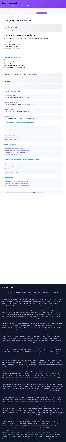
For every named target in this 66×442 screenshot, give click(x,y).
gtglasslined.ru (26, 421)
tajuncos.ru (51, 349)
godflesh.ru (49, 364)
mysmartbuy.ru (5, 347)
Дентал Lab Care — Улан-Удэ (11, 135)
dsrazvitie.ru (51, 419)
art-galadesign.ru (54, 397)
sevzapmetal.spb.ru (45, 425)
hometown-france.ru (6, 307)
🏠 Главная (10, 9)
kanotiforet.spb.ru (13, 371)
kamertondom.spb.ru (53, 371)
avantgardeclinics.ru (25, 440)
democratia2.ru (53, 427)
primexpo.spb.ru (18, 375)
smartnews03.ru (5, 305)
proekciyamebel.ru (43, 416)
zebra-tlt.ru (60, 364)
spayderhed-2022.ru (32, 342)
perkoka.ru (36, 340)
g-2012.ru (47, 310)
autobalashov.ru (47, 366)
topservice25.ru (13, 421)
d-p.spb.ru (12, 399)
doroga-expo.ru (25, 351)
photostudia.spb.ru (44, 410)
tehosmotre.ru (31, 312)
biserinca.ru (29, 412)
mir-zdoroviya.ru (58, 403)
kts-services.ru (38, 314)
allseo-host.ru (25, 312)
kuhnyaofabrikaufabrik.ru (39, 325)
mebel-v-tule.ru (49, 412)
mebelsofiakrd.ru (45, 432)
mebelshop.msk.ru (21, 397)
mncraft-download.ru (34, 364)
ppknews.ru (23, 416)
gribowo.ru (48, 305)
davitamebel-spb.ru (30, 399)
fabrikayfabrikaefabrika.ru (32, 323)
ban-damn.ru (10, 318)
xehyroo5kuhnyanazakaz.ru (21, 323)
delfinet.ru (10, 303)
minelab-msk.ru (11, 338)
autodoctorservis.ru (45, 371)
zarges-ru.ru (32, 366)
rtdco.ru (15, 338)
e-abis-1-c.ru (10, 316)
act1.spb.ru (29, 403)
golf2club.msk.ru (43, 386)
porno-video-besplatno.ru (50, 351)
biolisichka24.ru (27, 364)
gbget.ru (33, 349)
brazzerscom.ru (5, 323)
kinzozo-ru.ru (42, 373)
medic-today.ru (56, 353)
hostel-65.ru (24, 301)
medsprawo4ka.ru (12, 323)
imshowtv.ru (43, 412)
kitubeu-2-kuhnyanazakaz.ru (50, 325)
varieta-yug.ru (37, 312)
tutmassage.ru (20, 371)
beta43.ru (4, 440)
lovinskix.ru (50, 303)
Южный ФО (32, 13)
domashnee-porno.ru (28, 355)
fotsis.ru (36, 399)
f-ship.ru (32, 382)
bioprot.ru (30, 436)
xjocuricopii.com (51, 414)
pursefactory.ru (16, 342)
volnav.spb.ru (39, 388)
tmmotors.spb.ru (44, 414)
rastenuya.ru (4, 294)
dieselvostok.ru (17, 382)
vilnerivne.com (47, 440)
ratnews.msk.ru (25, 438)
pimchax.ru (4, 325)
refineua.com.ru (29, 430)
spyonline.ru (17, 395)
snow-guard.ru (54, 338)
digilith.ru (44, 353)
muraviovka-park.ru (23, 360)
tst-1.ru (27, 310)
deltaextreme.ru (35, 436)
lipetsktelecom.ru (22, 329)
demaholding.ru (15, 340)
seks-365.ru (58, 351)
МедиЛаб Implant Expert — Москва (12, 127)
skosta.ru (11, 432)
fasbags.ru (29, 318)
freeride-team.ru (25, 294)
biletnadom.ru (53, 323)
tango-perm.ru (18, 384)
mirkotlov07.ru (41, 436)
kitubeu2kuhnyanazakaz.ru (22, 325)
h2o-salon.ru (58, 382)
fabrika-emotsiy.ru (45, 390)
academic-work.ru (42, 438)
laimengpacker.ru (26, 419)
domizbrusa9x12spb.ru (38, 347)
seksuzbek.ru (15, 299)
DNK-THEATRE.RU (48, 430)
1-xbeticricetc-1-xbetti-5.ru (15, 307)
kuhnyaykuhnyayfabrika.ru (18, 331)
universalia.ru (38, 358)
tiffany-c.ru (60, 397)
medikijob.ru (31, 410)
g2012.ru (23, 310)
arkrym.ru (44, 360)
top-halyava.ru (48, 307)
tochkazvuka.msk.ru (17, 401)
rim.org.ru (56, 416)
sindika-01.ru (49, 314)
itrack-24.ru (31, 294)
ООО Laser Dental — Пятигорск (11, 170)
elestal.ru (20, 303)
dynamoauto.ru (48, 401)
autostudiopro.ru (45, 294)
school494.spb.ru (44, 379)
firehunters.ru (42, 305)
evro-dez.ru (44, 342)
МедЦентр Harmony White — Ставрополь (13, 166)
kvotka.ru (47, 373)
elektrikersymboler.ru (29, 386)
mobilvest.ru (10, 397)
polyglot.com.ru (34, 403)
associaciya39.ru (11, 375)
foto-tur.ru (39, 355)
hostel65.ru (29, 305)
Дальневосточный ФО (23, 13)
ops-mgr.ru (52, 310)
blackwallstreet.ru (48, 421)
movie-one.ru (41, 340)
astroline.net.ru (23, 403)
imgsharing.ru (20, 355)
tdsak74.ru (37, 373)
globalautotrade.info (60, 408)
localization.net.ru (31, 434)
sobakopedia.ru (14, 388)
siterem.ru (10, 406)
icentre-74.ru (10, 436)
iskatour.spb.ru (57, 377)
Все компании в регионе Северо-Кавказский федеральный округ (20, 192)
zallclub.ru (54, 386)
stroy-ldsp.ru (19, 432)
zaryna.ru (27, 358)
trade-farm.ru (24, 347)
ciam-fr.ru (35, 292)
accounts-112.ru (58, 310)
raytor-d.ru (53, 312)
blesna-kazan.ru (53, 399)
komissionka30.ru (56, 434)
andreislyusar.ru (5, 342)
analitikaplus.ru (12, 395)
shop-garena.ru (24, 307)
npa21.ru (20, 423)
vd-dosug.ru (42, 299)
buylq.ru (36, 440)
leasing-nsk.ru (16, 436)
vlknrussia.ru (36, 327)
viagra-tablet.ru (23, 318)
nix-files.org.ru (15, 386)
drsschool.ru (12, 410)
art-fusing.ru (60, 436)
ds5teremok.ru (44, 434)
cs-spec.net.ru (35, 430)
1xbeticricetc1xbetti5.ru (10, 314)
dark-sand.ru (43, 314)
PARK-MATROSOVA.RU (54, 390)
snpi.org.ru (4, 379)
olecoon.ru (37, 299)
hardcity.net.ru (57, 419)
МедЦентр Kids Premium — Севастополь (13, 133)
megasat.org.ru (24, 434)
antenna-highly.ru (45, 316)
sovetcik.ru (10, 416)
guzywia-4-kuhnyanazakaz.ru (23, 327)
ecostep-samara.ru (5, 399)
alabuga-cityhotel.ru (52, 294)
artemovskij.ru (18, 408)
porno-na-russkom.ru (37, 301)
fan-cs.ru (19, 414)
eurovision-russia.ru (11, 294)
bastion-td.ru (34, 397)
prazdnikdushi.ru (18, 292)
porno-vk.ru (27, 299)
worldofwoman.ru (31, 360)
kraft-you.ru (39, 292)
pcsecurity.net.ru (61, 412)
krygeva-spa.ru (16, 379)
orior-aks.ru (42, 401)
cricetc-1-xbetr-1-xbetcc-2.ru (33, 307)
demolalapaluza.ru (26, 362)
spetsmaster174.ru (58, 423)
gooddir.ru (23, 384)
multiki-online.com (32, 384)
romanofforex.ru (5, 395)
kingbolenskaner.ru (9, 403)
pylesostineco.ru (57, 406)
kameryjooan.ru (12, 408)
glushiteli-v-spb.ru (17, 434)
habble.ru (58, 301)
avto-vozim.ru (4, 373)
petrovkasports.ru (57, 349)
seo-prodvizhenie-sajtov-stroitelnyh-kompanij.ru (27, 338)
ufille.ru (7, 292)
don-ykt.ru (9, 355)
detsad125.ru (51, 403)
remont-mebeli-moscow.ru (47, 358)
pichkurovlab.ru (50, 353)
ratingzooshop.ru (46, 408)
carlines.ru (59, 401)
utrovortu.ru (53, 366)
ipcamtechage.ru (5, 432)
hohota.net (43, 395)
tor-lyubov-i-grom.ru (24, 342)
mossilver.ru (59, 399)
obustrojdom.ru (5, 416)
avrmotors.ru (47, 397)
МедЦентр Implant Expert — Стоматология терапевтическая (17, 150)
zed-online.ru (59, 323)
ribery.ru (30, 351)
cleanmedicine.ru (35, 351)
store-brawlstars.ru (30, 316)
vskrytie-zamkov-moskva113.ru (12, 329)
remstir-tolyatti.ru (40, 362)
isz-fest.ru (20, 388)
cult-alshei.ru (28, 416)
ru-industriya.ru (21, 353)
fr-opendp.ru (22, 425)
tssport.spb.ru (34, 421)
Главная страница (39, 192)
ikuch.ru (11, 423)
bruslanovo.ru (4, 406)
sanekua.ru (55, 438)
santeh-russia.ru (25, 414)
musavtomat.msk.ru (58, 414)
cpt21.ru (32, 375)
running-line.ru (9, 379)
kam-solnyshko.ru (28, 425)
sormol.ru (16, 301)
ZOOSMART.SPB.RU (19, 410)
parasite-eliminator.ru (6, 427)
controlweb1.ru (31, 373)
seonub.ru (16, 364)
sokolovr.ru (54, 362)
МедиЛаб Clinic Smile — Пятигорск (12, 172)
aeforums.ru (49, 386)
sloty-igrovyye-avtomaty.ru (13, 353)
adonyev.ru (47, 299)
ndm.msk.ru (40, 408)
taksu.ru (61, 353)
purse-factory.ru (16, 318)
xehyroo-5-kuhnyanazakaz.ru (7, 327)
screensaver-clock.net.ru (31, 388)
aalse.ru (19, 340)
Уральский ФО (47, 9)
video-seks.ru (53, 327)
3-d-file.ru (12, 310)
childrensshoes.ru (33, 432)
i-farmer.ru (59, 427)
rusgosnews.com (10, 382)
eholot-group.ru (35, 427)
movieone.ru (39, 342)
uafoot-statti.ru (18, 314)
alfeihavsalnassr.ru (39, 349)
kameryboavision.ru (30, 390)
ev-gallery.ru (42, 310)
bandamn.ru (39, 318)
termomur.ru (55, 358)
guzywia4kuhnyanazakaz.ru (47, 329)
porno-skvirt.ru (58, 299)
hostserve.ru (29, 301)
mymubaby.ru (50, 379)
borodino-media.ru (5, 358)
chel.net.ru (22, 379)
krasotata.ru (12, 292)
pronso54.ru (39, 303)
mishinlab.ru (44, 301)
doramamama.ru (16, 360)
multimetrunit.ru (9, 414)
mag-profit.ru (4, 436)
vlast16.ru (26, 377)
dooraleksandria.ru (37, 316)
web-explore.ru (56, 292)
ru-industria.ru (55, 364)
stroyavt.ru (26, 373)
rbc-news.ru (52, 299)
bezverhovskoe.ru (5, 410)
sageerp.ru (41, 419)
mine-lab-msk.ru (53, 316)
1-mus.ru (58, 316)
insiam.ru (4, 377)
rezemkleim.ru (4, 364)
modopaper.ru (23, 349)
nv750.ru (3, 349)
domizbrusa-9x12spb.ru (6, 340)
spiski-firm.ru (58, 366)
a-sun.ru (15, 432)
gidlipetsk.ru (40, 403)
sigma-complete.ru (14, 427)
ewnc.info (24, 388)
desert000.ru (32, 423)
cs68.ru (40, 327)
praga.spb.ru (32, 371)
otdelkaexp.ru (4, 397)
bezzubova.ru (31, 401)
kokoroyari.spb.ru (46, 399)
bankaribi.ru (59, 327)
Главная (3, 5)
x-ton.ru (7, 349)
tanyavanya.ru (34, 362)
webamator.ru (50, 342)
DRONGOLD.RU (46, 427)
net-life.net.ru (60, 371)
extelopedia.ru (43, 377)
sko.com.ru (24, 399)
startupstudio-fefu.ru (25, 366)
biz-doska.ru (44, 355)
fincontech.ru (44, 318)
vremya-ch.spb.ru (26, 423)
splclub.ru (14, 351)
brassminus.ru (4, 419)
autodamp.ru (46, 347)
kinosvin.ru (53, 382)
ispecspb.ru (37, 375)
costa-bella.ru (57, 373)
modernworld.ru (22, 427)
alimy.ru (47, 395)
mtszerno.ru (4, 434)
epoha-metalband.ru (57, 379)
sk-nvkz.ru (40, 427)
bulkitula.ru (57, 305)
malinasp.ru (48, 382)
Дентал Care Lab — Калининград (11, 137)
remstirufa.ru (4, 360)
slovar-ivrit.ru (42, 351)
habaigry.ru (4, 388)
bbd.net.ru (15, 397)
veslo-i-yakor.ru (57, 355)
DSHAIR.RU (38, 414)
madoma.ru (46, 349)
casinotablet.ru (33, 358)
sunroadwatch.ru (10, 438)
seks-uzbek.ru (21, 299)
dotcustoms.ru (30, 347)
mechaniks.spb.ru (56, 430)
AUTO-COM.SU (38, 395)
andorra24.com (41, 421)
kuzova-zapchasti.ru (34, 419)
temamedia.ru (54, 436)
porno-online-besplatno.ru (7, 351)
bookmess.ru (17, 430)
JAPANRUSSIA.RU (35, 416)
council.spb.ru (15, 406)
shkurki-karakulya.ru (6, 371)
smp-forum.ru (28, 397)
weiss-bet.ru (22, 358)
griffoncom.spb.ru (38, 390)
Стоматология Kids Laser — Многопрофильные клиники (16, 152)
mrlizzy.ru (39, 432)
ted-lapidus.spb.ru (53, 425)
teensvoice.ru (14, 355)
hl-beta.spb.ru (37, 379)
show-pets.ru (55, 303)
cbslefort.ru (4, 438)
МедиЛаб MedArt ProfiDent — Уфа (11, 131)
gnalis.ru (52, 305)
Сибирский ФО (55, 9)
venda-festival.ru (22, 316)
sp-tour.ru (15, 414)
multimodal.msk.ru (60, 386)
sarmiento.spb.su (36, 377)
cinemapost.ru (29, 292)
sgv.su (27, 384)
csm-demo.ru (4, 312)
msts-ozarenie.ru (5, 408)
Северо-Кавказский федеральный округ (13, 5)
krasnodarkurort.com (36, 412)
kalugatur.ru (58, 388)
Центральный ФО (18, 9)
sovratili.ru (32, 299)
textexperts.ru (4, 362)
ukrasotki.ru (10, 299)
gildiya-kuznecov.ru (22, 390)
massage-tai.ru (11, 364)
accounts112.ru (55, 307)
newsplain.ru (12, 349)
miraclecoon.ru (18, 305)
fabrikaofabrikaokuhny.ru (57, 329)
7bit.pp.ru (53, 388)
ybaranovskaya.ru (16, 416)
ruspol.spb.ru (16, 425)
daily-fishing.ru (10, 434)
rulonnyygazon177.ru (47, 338)
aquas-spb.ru (41, 440)
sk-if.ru (30, 438)
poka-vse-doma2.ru (11, 312)
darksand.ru (59, 318)
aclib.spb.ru (50, 434)
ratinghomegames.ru (6, 421)
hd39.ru (20, 436)
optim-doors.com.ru (5, 423)
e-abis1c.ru (24, 314)
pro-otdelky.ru (4, 299)
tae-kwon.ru (54, 375)
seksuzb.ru (39, 329)
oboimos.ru (54, 421)
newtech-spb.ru (59, 362)
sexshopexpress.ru (37, 294)
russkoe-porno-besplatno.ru (30, 353)
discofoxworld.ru (12, 305)
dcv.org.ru (52, 423)
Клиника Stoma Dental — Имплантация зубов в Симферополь (17, 183)
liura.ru (33, 305)
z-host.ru (15, 325)
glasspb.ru (37, 305)
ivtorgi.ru (37, 423)
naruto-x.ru (11, 342)
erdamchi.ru (10, 360)
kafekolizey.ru (28, 406)
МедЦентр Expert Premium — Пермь (12, 129)
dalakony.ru (26, 410)
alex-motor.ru (16, 403)
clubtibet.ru (37, 401)
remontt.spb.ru (37, 410)
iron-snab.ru (52, 373)
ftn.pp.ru (15, 419)
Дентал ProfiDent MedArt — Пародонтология (13, 154)
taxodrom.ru (46, 419)
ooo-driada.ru (46, 403)
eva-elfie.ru (35, 355)
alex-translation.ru (17, 440)
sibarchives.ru (58, 340)
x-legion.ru (59, 314)
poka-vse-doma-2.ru (6, 310)
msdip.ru (46, 362)
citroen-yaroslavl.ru (17, 438)
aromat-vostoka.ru (59, 395)
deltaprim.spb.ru (11, 384)
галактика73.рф (18, 399)
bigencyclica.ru (21, 377)
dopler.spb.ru (24, 408)
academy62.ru (4, 412)
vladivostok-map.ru (46, 327)
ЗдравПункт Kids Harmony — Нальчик (12, 168)
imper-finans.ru (50, 416)
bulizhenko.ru (51, 432)
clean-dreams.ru (38, 360)
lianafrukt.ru (60, 438)
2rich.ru (19, 301)
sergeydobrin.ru (10, 401)
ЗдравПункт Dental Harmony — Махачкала (13, 164)
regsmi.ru (37, 382)
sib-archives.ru (5, 316)
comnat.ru (45, 388)
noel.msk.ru (32, 440)
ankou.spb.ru (59, 384)
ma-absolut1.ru (56, 342)
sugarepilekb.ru (46, 406)
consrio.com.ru (59, 375)
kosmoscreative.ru (40, 397)
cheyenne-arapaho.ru (37, 425)
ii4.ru (30, 421)
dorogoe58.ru (20, 419)
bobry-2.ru (53, 440)
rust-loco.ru (26, 379)
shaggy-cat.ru (32, 310)
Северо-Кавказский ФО (42, 13)
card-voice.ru (39, 338)
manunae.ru (29, 349)
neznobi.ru (49, 301)
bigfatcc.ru (54, 301)
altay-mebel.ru (41, 430)
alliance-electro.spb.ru (18, 373)
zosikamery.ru (23, 395)
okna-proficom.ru (5, 366)
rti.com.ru (18, 412)
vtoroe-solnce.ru (58, 440)
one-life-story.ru (42, 307)
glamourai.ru (61, 416)
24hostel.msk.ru (23, 382)
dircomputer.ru (54, 360)
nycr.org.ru (16, 423)
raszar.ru (3, 329)
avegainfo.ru (8, 377)
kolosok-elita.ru (48, 375)
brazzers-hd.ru (10, 325)
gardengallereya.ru (11, 412)
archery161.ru (14, 377)
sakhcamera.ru (11, 373)
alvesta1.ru (4, 386)
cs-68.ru (15, 327)
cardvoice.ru (17, 349)
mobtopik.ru (54, 412)
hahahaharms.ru (18, 310)
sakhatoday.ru (21, 386)
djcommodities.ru (58, 347)
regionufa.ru (17, 358)
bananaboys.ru (49, 438)
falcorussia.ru (38, 371)
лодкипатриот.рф (22, 406)
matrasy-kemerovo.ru (12, 347)
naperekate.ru (31, 325)
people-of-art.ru (25, 401)
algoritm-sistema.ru (43, 364)
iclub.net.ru (34, 406)
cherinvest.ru (46, 384)
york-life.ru (19, 351)
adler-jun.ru (34, 318)
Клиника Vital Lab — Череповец (11, 139)
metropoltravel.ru (51, 355)
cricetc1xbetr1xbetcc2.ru (45, 312)
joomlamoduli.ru (35, 438)
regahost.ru (42, 375)
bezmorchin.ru (24, 375)
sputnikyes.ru (36, 386)
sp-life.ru (54, 314)
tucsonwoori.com (9, 440)
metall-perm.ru (34, 408)
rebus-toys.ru (4, 338)
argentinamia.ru (31, 340)
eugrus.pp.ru (4, 375)
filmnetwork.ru (42, 382)
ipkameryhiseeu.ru (5, 425)
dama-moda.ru (28, 427)
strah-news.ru (18, 294)
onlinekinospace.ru (17, 366)
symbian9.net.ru (32, 414)
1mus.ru (54, 318)
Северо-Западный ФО (28, 9)
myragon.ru (51, 410)
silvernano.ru (15, 303)
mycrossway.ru (48, 436)
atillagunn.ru (58, 312)
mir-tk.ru (31, 327)
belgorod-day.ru (39, 353)
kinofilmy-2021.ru (19, 362)
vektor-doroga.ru (26, 303)
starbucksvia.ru (5, 303)
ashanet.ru (19, 347)
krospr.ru (3, 301)
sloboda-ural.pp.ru (30, 395)
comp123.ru (4, 355)
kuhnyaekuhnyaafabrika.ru (7, 331)
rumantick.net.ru (58, 432)
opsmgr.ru (37, 310)
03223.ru (3, 292)
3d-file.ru (3, 314)
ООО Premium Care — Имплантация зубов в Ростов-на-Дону (17, 185)
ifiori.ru (41, 423)
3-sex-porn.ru (4, 318)
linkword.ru (23, 430)
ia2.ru (29, 375)
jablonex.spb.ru (11, 430)
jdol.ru (50, 362)
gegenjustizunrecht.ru (39, 366)
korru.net (30, 377)
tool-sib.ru (4, 414)
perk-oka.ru (47, 340)
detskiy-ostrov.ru (53, 384)
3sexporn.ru (50, 318)
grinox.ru (51, 406)
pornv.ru (58, 294)
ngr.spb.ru (4, 382)
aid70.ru (29, 408)
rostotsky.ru (12, 358)
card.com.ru (9, 390)
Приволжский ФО (38, 9)
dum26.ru (11, 425)
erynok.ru (11, 366)
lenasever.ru (44, 303)
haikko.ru (8, 388)
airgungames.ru (19, 312)
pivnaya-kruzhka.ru (11, 362)
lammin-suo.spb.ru (50, 377)
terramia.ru (56, 410)
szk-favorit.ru (53, 401)
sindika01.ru (16, 316)
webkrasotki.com (40, 384)
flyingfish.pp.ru (38, 434)
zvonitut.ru (21, 364)
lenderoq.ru (4, 401)
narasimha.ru (51, 347)
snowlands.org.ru (26, 432)
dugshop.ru (31, 379)
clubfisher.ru (60, 358)
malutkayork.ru (5, 384)
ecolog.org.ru (26, 371)
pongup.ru (24, 305)
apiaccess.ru (52, 408)
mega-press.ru (45, 292)
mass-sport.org (5, 430)
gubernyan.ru (19, 421)
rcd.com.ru (25, 436)
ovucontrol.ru (4, 353)
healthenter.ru (60, 360)
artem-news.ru (23, 412)
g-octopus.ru (52, 340)
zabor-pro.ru (10, 419)
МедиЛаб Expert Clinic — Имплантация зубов (14, 148)
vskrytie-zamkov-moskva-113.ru (44, 323)
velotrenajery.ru (33, 303)
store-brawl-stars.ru (30, 314)
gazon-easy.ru (40, 406)
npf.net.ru (49, 388)
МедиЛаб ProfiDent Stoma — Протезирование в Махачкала (16, 181)
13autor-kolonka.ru (9, 301)
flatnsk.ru (4, 403)
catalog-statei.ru (46, 423)
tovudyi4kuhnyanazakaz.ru (31, 329)
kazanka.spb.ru (15, 390)
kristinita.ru (49, 360)
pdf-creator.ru (9, 386)
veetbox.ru (24, 292)
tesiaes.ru (4, 390)
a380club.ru (24, 340)
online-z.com (52, 395)
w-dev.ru (28, 382)
